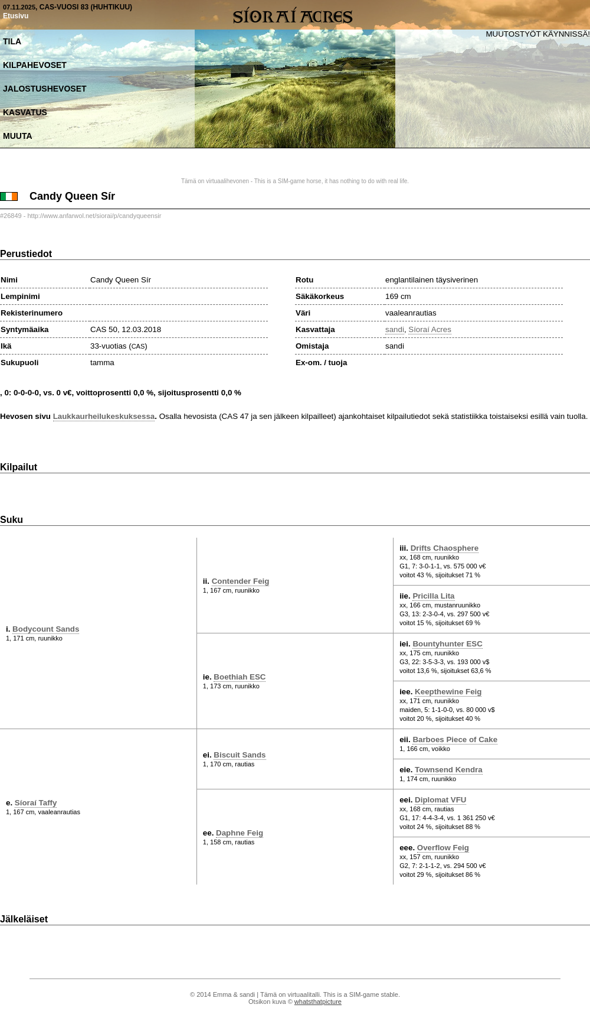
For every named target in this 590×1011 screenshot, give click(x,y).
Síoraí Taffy (36, 802)
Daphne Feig (239, 832)
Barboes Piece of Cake (454, 739)
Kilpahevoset (35, 65)
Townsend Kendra (449, 769)
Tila (12, 41)
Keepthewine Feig (448, 691)
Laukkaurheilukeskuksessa (104, 416)
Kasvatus (25, 112)
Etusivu (15, 16)
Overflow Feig (443, 847)
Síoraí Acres (429, 329)
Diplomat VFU (440, 799)
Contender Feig (241, 581)
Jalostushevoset (45, 88)
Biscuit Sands (240, 754)
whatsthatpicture (318, 1001)
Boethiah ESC (240, 676)
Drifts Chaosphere (445, 548)
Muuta (17, 136)
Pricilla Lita (433, 595)
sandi (394, 329)
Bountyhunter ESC (447, 643)
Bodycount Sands (45, 629)
